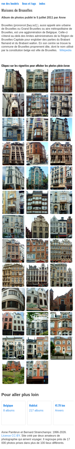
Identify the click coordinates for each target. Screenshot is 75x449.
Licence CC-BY (10, 435)
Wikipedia (65, 50)
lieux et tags (29, 3)
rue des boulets (10, 3)
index (42, 3)
